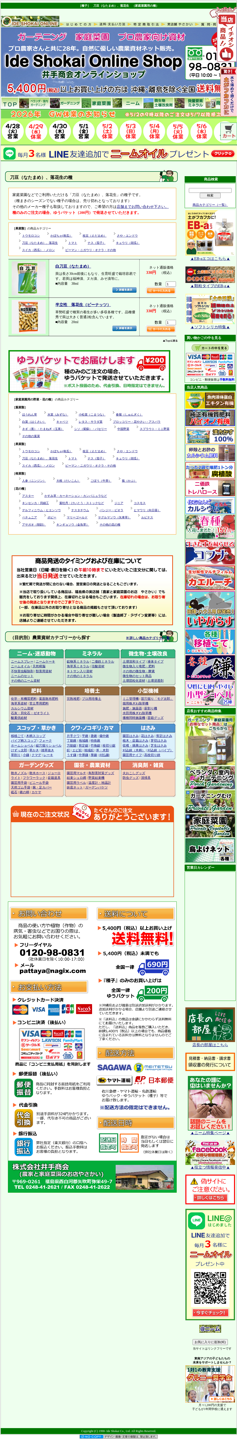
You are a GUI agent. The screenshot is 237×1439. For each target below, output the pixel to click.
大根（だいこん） (68, 480)
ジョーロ (54, 773)
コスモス (140, 503)
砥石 (14, 792)
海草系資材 (19, 703)
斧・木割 (102, 750)
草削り (16, 755)
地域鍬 (83, 740)
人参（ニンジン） (34, 480)
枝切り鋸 (108, 745)
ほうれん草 (29, 414)
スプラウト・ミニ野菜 (154, 429)
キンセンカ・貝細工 (35, 503)
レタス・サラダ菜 (90, 421)
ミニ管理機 (131, 699)
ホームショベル (22, 745)
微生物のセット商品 (137, 676)
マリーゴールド (77, 517)
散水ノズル (19, 773)
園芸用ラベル (76, 783)
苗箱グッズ (155, 718)
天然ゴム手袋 (20, 787)
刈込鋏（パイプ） (160, 750)
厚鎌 (94, 755)
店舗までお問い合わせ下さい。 (143, 207)
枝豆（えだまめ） (94, 235)
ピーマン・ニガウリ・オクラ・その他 (90, 250)
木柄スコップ (35, 736)
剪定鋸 (83, 745)
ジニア (118, 503)
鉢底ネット (75, 787)
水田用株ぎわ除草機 (137, 713)
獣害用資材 (44, 671)
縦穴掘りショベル (49, 745)
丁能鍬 (71, 740)
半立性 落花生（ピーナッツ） (83, 305)
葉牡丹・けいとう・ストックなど (81, 503)
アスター (28, 496)
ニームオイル (20, 666)
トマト (72, 243)
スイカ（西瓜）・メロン (38, 250)
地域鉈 (89, 750)
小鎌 (26, 755)
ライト (16, 778)
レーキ (48, 755)
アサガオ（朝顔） (34, 524)
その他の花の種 (110, 524)
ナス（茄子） (96, 243)
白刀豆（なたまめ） (73, 266)
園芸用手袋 (19, 783)
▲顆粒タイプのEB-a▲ (210, 284)
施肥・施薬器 (132, 708)
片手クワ (73, 736)
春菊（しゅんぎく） (129, 414)
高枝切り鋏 (152, 755)
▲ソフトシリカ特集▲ (210, 325)
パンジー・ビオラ (111, 510)
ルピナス (147, 517)
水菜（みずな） (57, 414)
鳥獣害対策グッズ (101, 773)
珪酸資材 (98, 666)
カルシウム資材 (22, 708)
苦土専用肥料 (39, 703)
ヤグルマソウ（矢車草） (114, 517)
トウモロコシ (31, 235)
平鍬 (85, 736)
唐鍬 (94, 736)
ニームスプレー (22, 661)
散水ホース (37, 773)
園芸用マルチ (76, 773)
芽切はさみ (159, 740)
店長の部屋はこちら (210, 1043)
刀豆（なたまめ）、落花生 (40, 243)
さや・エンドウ (127, 235)
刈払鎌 (104, 755)
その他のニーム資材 (25, 680)
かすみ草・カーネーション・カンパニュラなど (75, 496)
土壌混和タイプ (134, 661)
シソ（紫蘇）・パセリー (90, 429)
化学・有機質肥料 (24, 699)
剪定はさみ (164, 736)
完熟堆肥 (73, 699)
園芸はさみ (131, 736)
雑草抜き (47, 750)
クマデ (36, 755)
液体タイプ (155, 661)
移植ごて (17, 736)
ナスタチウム (80, 510)
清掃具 (146, 778)
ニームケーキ (45, 661)
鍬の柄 (24, 792)
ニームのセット (22, 676)
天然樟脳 (39, 666)
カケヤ (36, 792)
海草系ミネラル (78, 666)
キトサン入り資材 (80, 671)
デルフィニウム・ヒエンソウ (41, 510)
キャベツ (62, 421)
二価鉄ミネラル (103, 661)
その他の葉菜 (31, 436)
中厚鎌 (83, 755)
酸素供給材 (19, 718)
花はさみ (147, 736)
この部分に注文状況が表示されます (92, 859)
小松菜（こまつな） (92, 414)
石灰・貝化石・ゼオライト (30, 713)
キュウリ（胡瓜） (128, 243)
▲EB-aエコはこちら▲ (210, 257)
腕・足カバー (42, 787)
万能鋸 (71, 745)
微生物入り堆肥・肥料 (139, 666)
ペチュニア (29, 517)
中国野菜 (123, 429)
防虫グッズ (131, 778)
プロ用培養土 (91, 699)
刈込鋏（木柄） (134, 750)
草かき (34, 750)
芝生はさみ (159, 745)
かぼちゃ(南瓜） (61, 235)
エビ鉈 (77, 750)
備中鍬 (104, 736)
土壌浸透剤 (155, 680)
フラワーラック (34, 778)
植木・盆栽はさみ (135, 740)
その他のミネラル (80, 676)
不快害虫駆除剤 (22, 671)
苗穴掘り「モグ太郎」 (157, 699)
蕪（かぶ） (129, 480)
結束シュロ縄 (76, 778)
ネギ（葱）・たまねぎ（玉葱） (43, 429)
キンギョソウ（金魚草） (72, 524)
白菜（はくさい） (34, 421)
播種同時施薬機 (134, 718)
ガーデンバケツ (96, 787)
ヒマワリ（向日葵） (147, 510)
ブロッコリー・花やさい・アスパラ (137, 421)
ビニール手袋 (39, 783)
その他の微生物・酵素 (139, 671)
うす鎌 (71, 755)
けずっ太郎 (19, 750)
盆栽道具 (54, 778)
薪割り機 (150, 708)
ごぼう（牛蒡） (101, 480)
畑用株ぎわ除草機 (135, 703)
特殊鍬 (95, 740)
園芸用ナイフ (132, 755)
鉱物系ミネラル (78, 661)
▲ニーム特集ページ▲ (210, 1131)
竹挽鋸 (95, 745)
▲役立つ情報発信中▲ (210, 1165)
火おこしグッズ (134, 773)
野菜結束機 (96, 778)
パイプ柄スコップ (24, 740)
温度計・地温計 (99, 783)
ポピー (51, 517)
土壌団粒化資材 (134, 680)
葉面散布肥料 (48, 699)
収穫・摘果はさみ (135, 745)
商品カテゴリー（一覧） (210, 205)
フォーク (45, 740)
